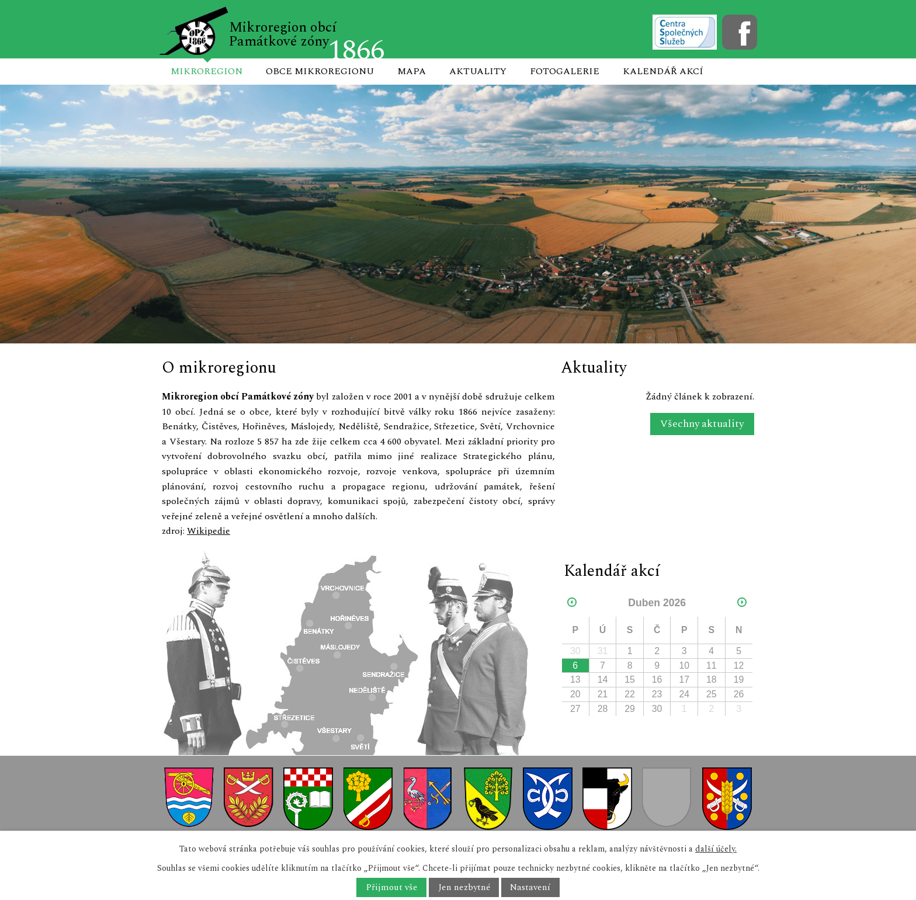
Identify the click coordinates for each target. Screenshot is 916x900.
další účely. (716, 849)
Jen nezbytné (464, 887)
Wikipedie (208, 531)
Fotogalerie (564, 71)
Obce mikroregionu (320, 71)
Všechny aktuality (702, 424)
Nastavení (530, 887)
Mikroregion (206, 71)
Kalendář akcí (663, 71)
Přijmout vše (392, 887)
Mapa (411, 71)
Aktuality (477, 71)
